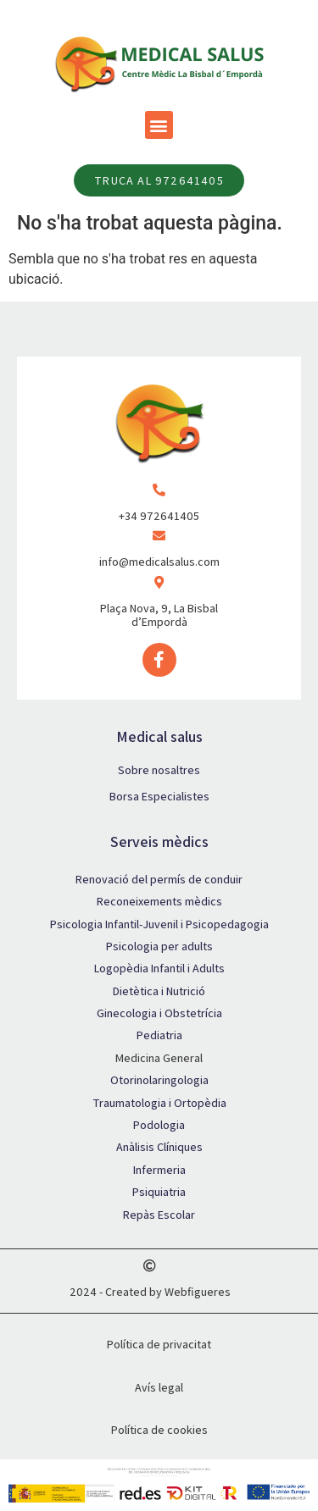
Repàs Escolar (159, 1214)
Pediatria (159, 1035)
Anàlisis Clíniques (159, 1146)
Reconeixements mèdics (159, 901)
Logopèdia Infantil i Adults (159, 968)
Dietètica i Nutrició (159, 991)
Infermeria (159, 1169)
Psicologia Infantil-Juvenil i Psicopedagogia (159, 924)
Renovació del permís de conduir (159, 879)
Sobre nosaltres (159, 770)
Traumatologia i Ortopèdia (159, 1102)
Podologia (159, 1124)
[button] (159, 125)
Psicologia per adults (159, 946)
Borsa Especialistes (159, 796)
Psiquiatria (159, 1191)
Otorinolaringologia (159, 1080)
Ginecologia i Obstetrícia (159, 1013)
